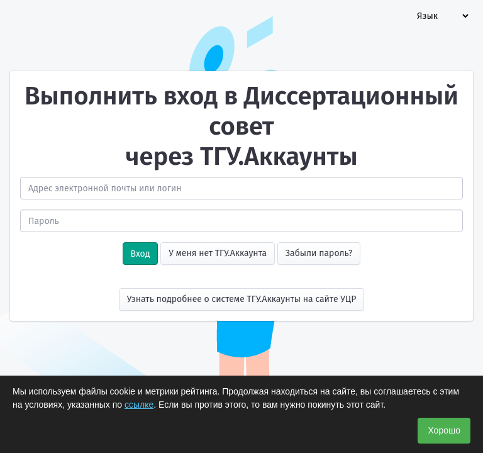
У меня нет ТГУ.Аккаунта (218, 253)
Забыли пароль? (319, 253)
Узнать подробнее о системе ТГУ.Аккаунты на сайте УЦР (242, 299)
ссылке (139, 405)
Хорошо (444, 430)
